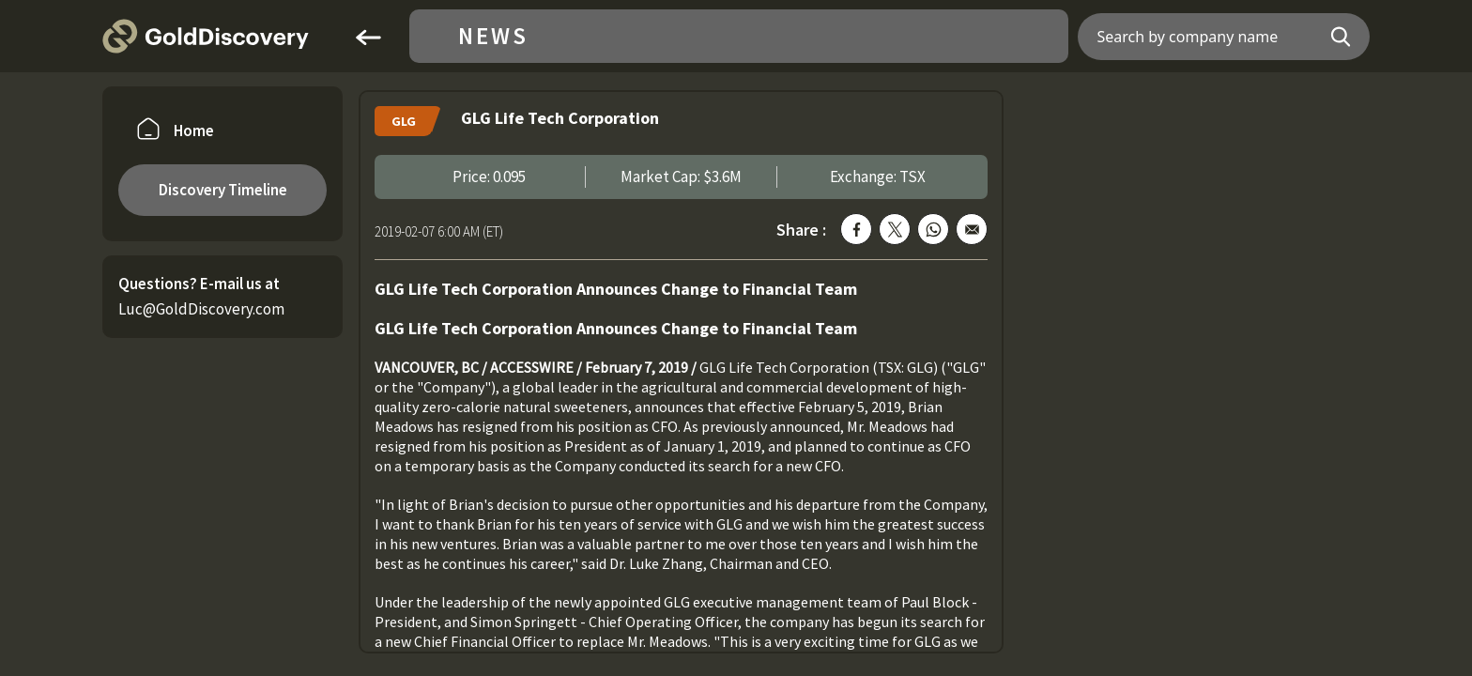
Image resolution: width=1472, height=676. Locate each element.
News (493, 36)
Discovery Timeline (223, 189)
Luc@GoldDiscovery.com (201, 309)
